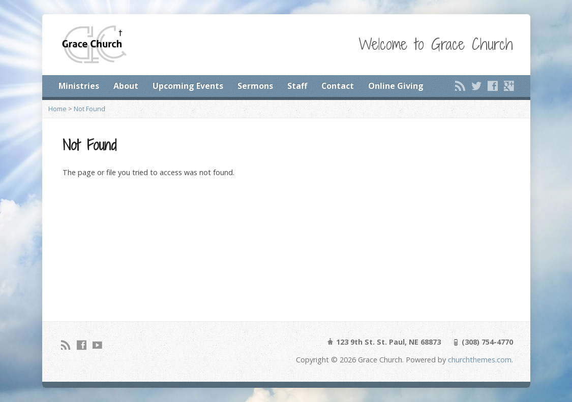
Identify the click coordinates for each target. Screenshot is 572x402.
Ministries (78, 85)
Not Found (89, 108)
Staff (297, 85)
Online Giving (396, 85)
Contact (337, 85)
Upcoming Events (188, 85)
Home (57, 108)
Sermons (255, 85)
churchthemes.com (479, 359)
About (125, 85)
